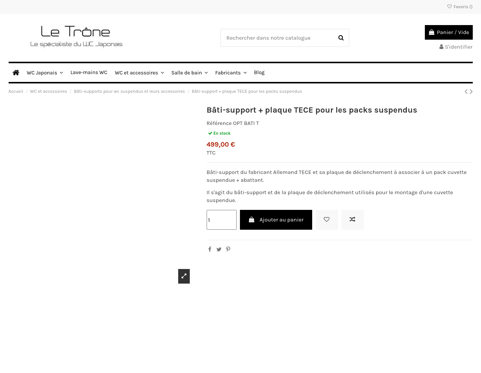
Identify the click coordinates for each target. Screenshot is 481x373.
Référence (219, 123)
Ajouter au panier (276, 219)
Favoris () (459, 6)
